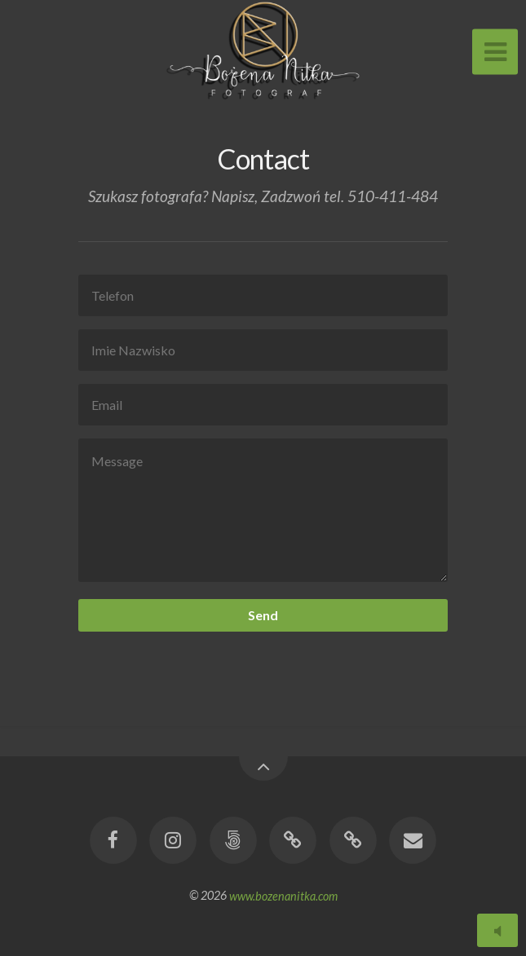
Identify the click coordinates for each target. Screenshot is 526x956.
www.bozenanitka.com (283, 895)
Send (263, 615)
